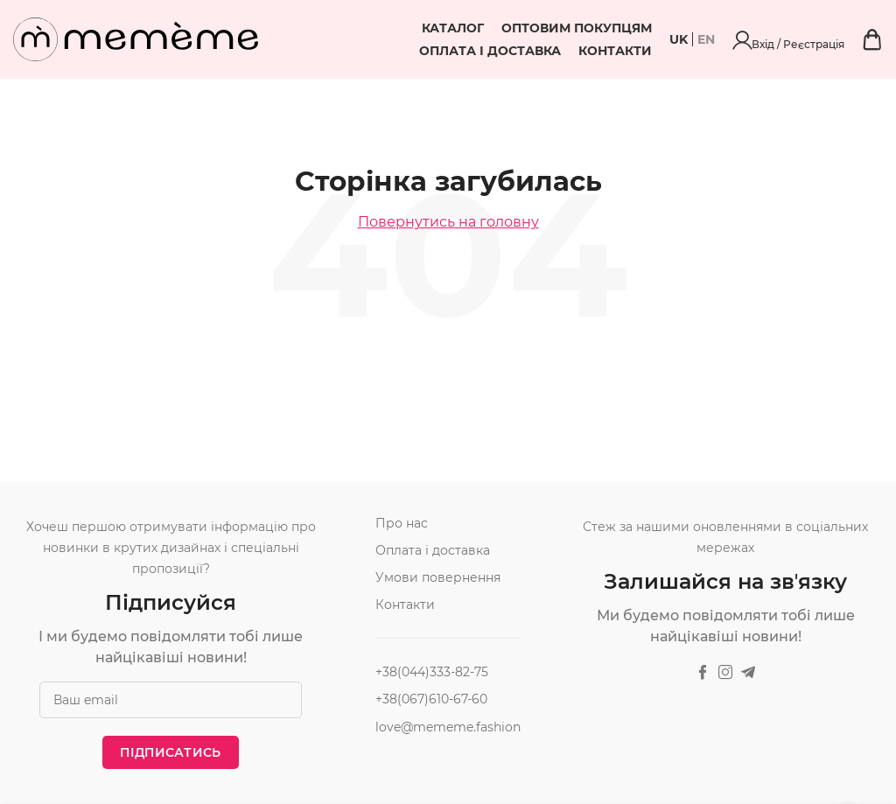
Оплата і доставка (675, 28)
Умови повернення (437, 577)
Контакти (709, 51)
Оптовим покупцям (512, 28)
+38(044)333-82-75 (431, 672)
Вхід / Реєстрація (836, 39)
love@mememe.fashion (448, 727)
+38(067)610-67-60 (431, 699)
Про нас (401, 523)
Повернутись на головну (448, 221)
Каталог (388, 28)
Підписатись (170, 752)
